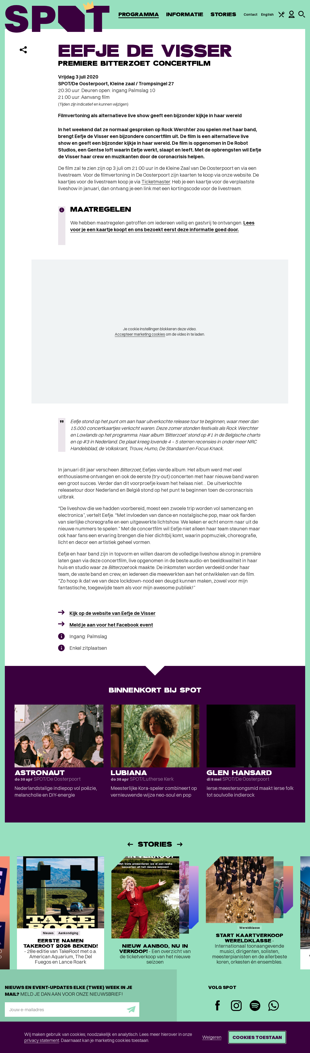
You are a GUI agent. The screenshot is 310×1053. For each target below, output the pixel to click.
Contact (251, 14)
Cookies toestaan (257, 1037)
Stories (223, 14)
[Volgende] (180, 844)
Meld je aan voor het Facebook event (111, 625)
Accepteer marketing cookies (140, 334)
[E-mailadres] (72, 1009)
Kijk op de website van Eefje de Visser (112, 613)
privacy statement (41, 1040)
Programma (138, 14)
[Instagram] (236, 1006)
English (267, 14)
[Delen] (23, 49)
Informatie (184, 14)
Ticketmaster (155, 182)
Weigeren (211, 1037)
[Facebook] (217, 1006)
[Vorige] (130, 844)
